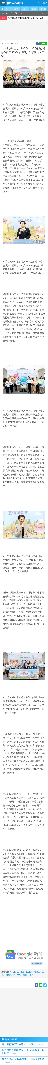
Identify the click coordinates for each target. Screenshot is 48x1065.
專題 (16, 9)
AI (14, 975)
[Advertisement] (24, 1012)
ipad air (29, 972)
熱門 (8, 9)
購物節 (8, 975)
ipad (18, 975)
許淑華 (37, 972)
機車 (22, 972)
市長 (31, 975)
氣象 (44, 14)
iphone (16, 972)
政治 (25, 9)
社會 (34, 9)
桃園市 (25, 975)
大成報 (15, 43)
